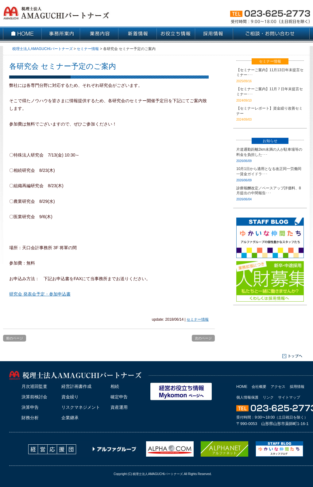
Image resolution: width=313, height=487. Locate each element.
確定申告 (119, 396)
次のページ (203, 338)
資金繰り (70, 396)
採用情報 (297, 387)
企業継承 (70, 417)
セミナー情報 (198, 319)
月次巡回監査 (34, 386)
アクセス (278, 387)
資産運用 (119, 407)
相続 (114, 386)
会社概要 (259, 387)
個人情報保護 (247, 397)
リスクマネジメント (80, 407)
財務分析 (30, 417)
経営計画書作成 (76, 386)
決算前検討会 (34, 396)
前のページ (14, 338)
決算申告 (30, 407)
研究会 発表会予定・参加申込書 (40, 294)
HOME (241, 387)
